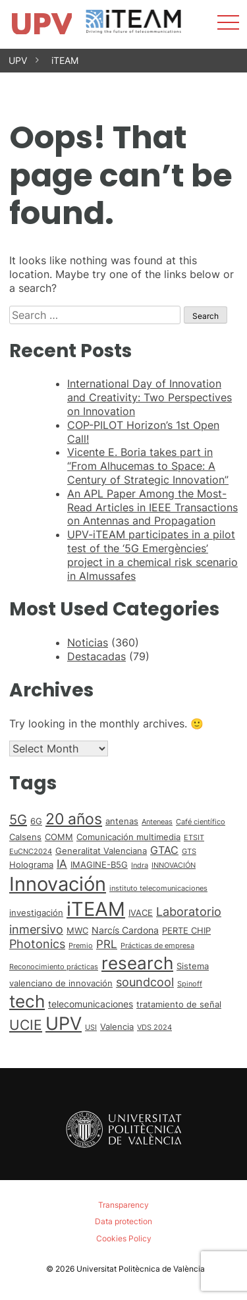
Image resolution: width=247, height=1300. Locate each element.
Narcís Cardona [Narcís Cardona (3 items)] (125, 930)
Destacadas (96, 656)
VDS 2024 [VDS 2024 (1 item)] (154, 1027)
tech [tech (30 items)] (27, 1001)
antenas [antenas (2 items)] (121, 821)
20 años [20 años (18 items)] (73, 819)
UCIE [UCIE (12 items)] (25, 1025)
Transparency (123, 1205)
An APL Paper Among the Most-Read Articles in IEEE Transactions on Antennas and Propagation (152, 507)
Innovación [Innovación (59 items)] (57, 883)
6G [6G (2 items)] (36, 821)
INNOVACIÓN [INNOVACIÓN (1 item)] (173, 865)
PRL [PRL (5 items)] (106, 944)
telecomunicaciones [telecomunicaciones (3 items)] (90, 1003)
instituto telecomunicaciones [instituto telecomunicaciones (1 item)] (158, 888)
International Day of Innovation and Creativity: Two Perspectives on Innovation (149, 397)
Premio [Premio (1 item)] (81, 946)
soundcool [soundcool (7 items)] (145, 982)
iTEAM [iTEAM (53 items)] (96, 908)
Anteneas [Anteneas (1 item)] (157, 822)
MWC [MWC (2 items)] (77, 930)
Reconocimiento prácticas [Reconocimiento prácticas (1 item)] (53, 967)
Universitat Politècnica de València (140, 1269)
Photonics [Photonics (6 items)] (37, 944)
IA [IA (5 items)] (62, 863)
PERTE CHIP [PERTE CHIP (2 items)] (186, 930)
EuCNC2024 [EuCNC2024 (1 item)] (30, 851)
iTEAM (64, 60)
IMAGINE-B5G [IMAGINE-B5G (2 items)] (99, 864)
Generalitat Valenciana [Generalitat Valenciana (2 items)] (101, 850)
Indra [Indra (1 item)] (139, 865)
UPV (18, 60)
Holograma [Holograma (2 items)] (31, 864)
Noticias (87, 642)
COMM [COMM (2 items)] (59, 837)
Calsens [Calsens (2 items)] (25, 837)
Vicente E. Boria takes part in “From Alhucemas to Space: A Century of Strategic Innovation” (148, 465)
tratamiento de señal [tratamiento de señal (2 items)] (178, 1004)
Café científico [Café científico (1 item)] (200, 822)
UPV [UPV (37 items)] (63, 1023)
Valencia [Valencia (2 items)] (117, 1026)
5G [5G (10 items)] (18, 820)
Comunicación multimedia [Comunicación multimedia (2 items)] (128, 837)
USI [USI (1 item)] (91, 1027)
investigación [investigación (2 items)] (36, 912)
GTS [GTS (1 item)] (189, 851)
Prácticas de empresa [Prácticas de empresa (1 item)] (157, 946)
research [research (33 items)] (137, 963)
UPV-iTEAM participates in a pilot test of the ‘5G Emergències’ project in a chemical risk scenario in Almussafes (152, 555)
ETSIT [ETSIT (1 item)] (194, 838)
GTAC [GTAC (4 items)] (164, 850)
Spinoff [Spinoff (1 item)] (189, 984)
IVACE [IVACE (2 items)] (140, 912)
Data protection (123, 1221)
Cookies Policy (123, 1238)
